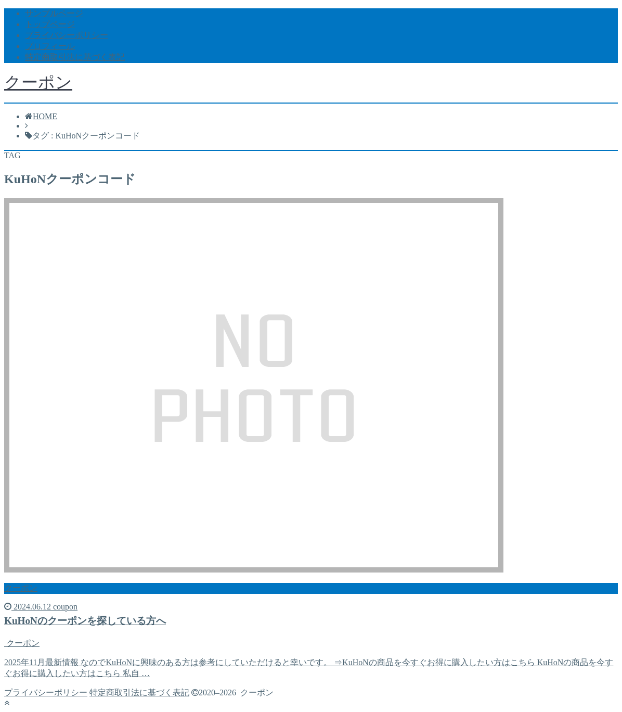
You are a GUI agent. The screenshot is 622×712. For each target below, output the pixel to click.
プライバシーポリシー (66, 35)
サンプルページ (54, 13)
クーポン (38, 82)
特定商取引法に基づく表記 (75, 57)
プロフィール (50, 46)
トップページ (50, 24)
